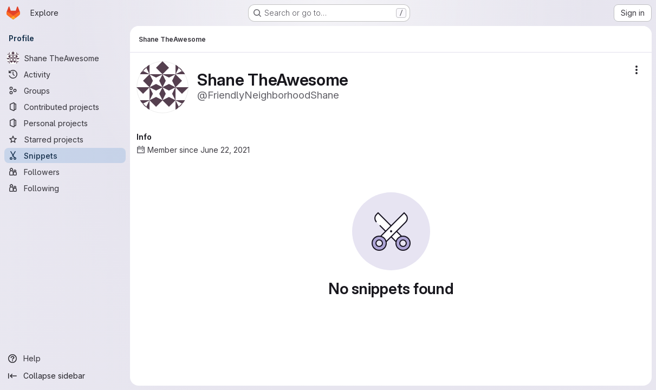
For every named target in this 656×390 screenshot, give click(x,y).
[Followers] (65, 171)
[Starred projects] (65, 139)
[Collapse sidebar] (65, 376)
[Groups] (65, 90)
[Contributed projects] (65, 106)
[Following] (65, 188)
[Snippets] (65, 155)
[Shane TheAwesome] (65, 58)
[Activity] (65, 74)
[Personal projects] (65, 123)
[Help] (65, 358)
